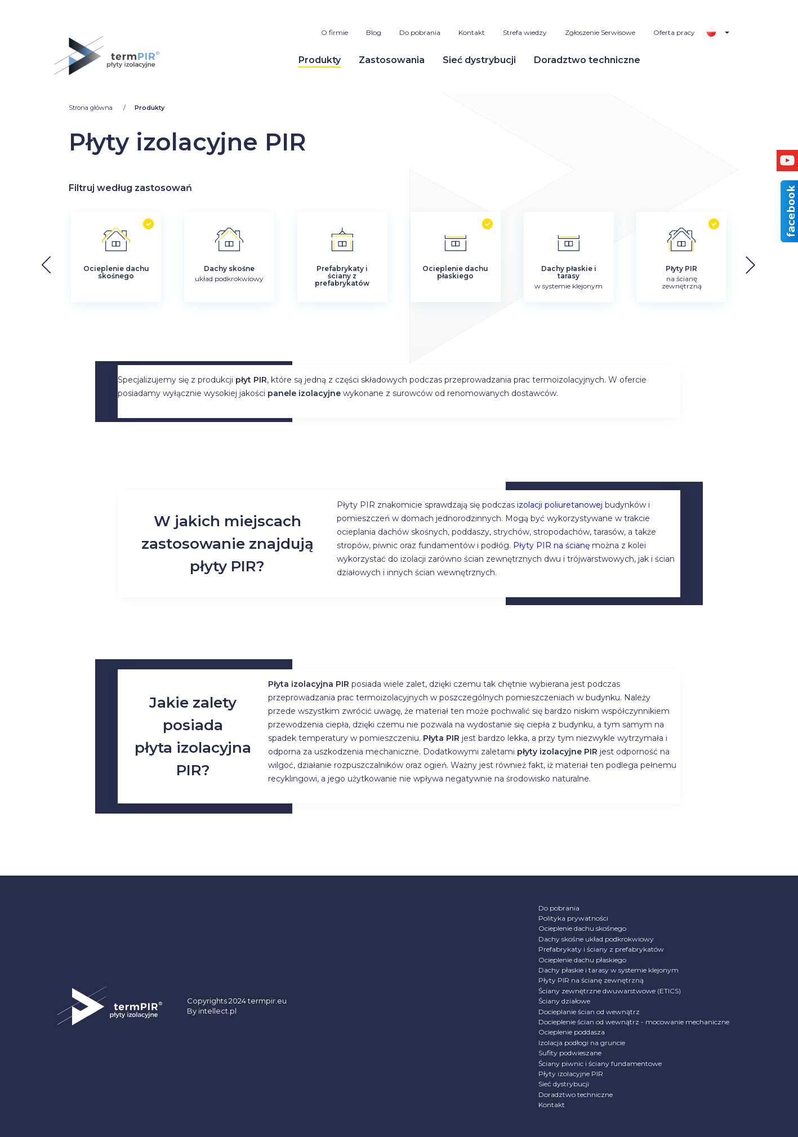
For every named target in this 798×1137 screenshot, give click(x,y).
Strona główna (91, 108)
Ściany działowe (564, 1001)
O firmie (334, 32)
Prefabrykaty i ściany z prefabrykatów (601, 949)
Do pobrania (419, 32)
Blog (373, 32)
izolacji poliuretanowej (560, 505)
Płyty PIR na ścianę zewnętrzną (591, 980)
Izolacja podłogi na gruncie (581, 1042)
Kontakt (471, 32)
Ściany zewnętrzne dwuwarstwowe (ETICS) (609, 991)
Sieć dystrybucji (479, 60)
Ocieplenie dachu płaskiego (582, 960)
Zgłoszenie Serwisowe (600, 32)
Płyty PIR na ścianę (551, 545)
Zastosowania (392, 60)
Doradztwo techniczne (587, 60)
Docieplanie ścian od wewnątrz (589, 1011)
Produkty (319, 60)
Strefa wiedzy (525, 32)
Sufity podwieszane (569, 1053)
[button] (759, 264)
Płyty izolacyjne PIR (570, 1073)
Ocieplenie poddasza (571, 1032)
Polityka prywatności (573, 918)
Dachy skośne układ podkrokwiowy (596, 939)
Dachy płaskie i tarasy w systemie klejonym (608, 970)
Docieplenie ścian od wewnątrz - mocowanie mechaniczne (633, 1022)
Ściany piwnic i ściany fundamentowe (600, 1063)
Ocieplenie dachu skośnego (582, 928)
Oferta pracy (674, 32)
